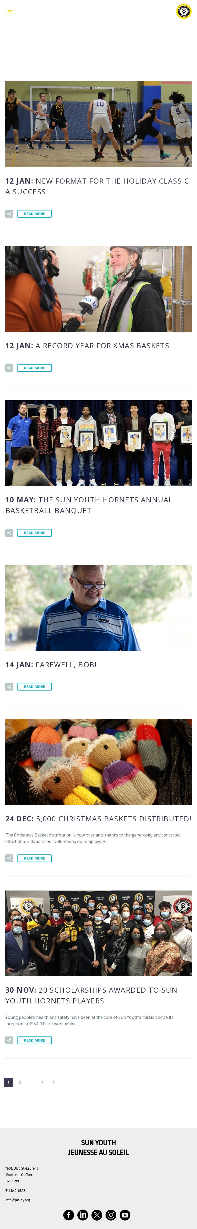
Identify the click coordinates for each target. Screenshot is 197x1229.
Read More (34, 213)
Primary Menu (10, 11)
